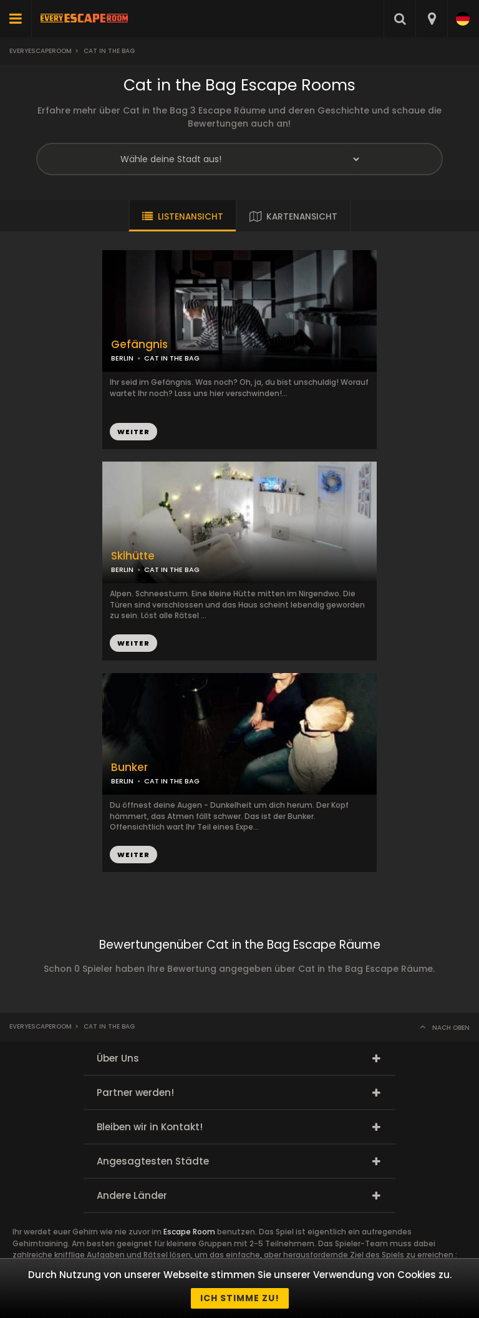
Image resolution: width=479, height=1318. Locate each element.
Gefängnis (139, 344)
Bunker (129, 767)
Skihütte (133, 556)
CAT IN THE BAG (172, 358)
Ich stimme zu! (239, 1298)
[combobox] (431, 18)
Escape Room (189, 1231)
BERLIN (122, 358)
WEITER (133, 432)
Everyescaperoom (40, 51)
